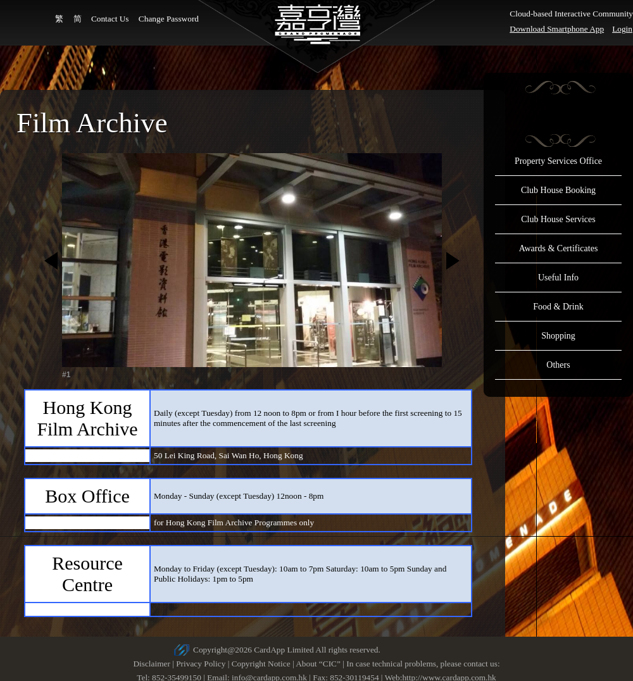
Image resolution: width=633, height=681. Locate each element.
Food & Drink (558, 306)
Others (558, 365)
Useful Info (558, 277)
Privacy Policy (200, 663)
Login (622, 29)
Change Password (169, 18)
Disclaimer (151, 663)
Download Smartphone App (557, 29)
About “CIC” (318, 663)
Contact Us (110, 18)
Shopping (558, 335)
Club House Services (558, 219)
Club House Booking (558, 190)
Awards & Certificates (558, 248)
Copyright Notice (261, 663)
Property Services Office (558, 161)
